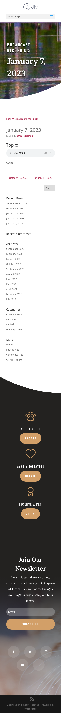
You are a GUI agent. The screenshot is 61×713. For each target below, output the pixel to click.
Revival (10, 324)
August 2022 (13, 273)
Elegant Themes (30, 704)
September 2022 (15, 269)
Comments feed (14, 354)
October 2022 (13, 264)
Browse (30, 438)
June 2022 (11, 279)
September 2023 (15, 248)
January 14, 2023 (15, 218)
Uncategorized (25, 135)
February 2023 (14, 253)
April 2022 (11, 289)
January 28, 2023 (15, 213)
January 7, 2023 (14, 223)
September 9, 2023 (16, 203)
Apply (30, 514)
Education (11, 319)
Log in (9, 344)
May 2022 (11, 284)
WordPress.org (14, 359)
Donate (30, 476)
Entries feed (12, 349)
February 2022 (14, 294)
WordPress (30, 708)
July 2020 (11, 299)
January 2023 (13, 258)
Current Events (14, 314)
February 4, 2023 (15, 208)
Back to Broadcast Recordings (22, 118)
